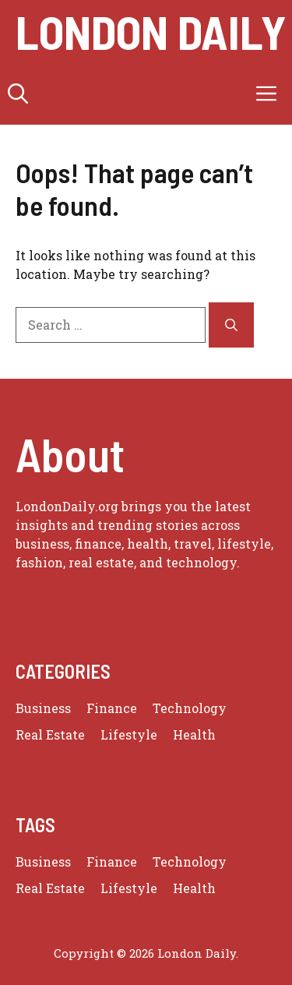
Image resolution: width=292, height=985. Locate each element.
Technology (190, 708)
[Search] (231, 325)
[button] (18, 93)
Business (43, 708)
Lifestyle (128, 734)
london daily (151, 31)
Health (194, 734)
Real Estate (50, 734)
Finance (111, 708)
